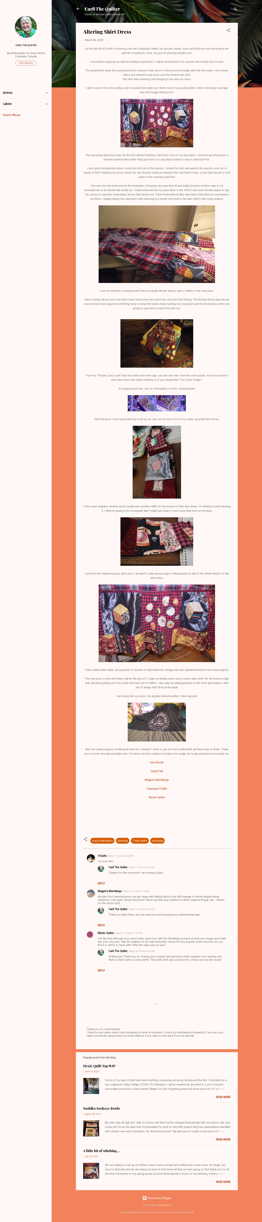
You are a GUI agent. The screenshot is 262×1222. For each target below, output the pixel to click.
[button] (228, 31)
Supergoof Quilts (157, 788)
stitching (123, 840)
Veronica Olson (164, 1205)
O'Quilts (102, 855)
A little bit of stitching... (101, 1151)
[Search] (235, 9)
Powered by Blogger (156, 1198)
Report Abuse (11, 115)
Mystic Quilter (157, 797)
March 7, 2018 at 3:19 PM (136, 891)
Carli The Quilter (102, 9)
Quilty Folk (157, 771)
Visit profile (26, 63)
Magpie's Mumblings (157, 780)
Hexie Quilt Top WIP (99, 1066)
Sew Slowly (157, 762)
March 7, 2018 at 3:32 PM (142, 909)
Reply (101, 883)
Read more (223, 1097)
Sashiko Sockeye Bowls (101, 1108)
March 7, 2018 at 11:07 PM (128, 933)
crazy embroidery (102, 840)
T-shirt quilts (139, 840)
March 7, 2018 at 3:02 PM (121, 856)
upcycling (157, 840)
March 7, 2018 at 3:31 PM (142, 867)
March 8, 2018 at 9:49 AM (142, 951)
